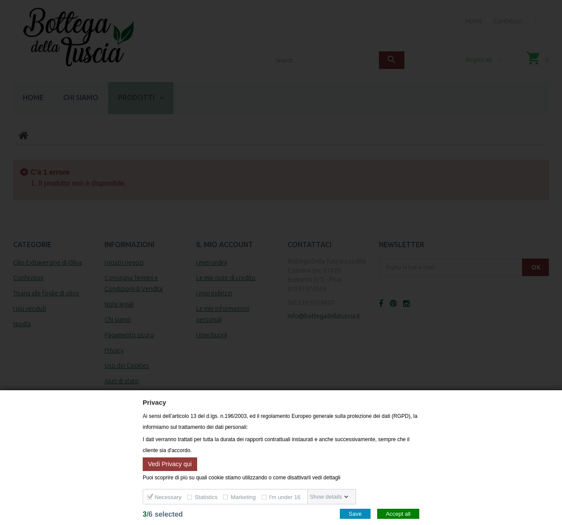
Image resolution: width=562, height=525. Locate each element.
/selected (163, 514)
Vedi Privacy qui (170, 463)
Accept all (398, 514)
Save (355, 514)
